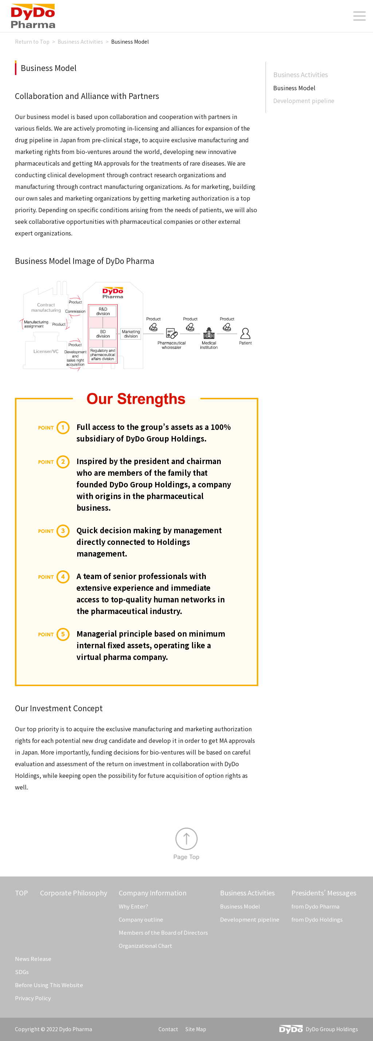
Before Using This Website (49, 985)
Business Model (240, 906)
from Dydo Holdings (317, 919)
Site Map (195, 1029)
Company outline (141, 919)
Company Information (152, 892)
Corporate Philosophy (73, 892)
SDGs (22, 971)
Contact (168, 1029)
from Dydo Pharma (315, 906)
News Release (33, 958)
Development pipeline (303, 100)
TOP (21, 892)
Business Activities (300, 74)
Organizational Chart (145, 945)
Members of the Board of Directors (163, 932)
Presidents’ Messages (323, 892)
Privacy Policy (33, 998)
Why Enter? (133, 906)
